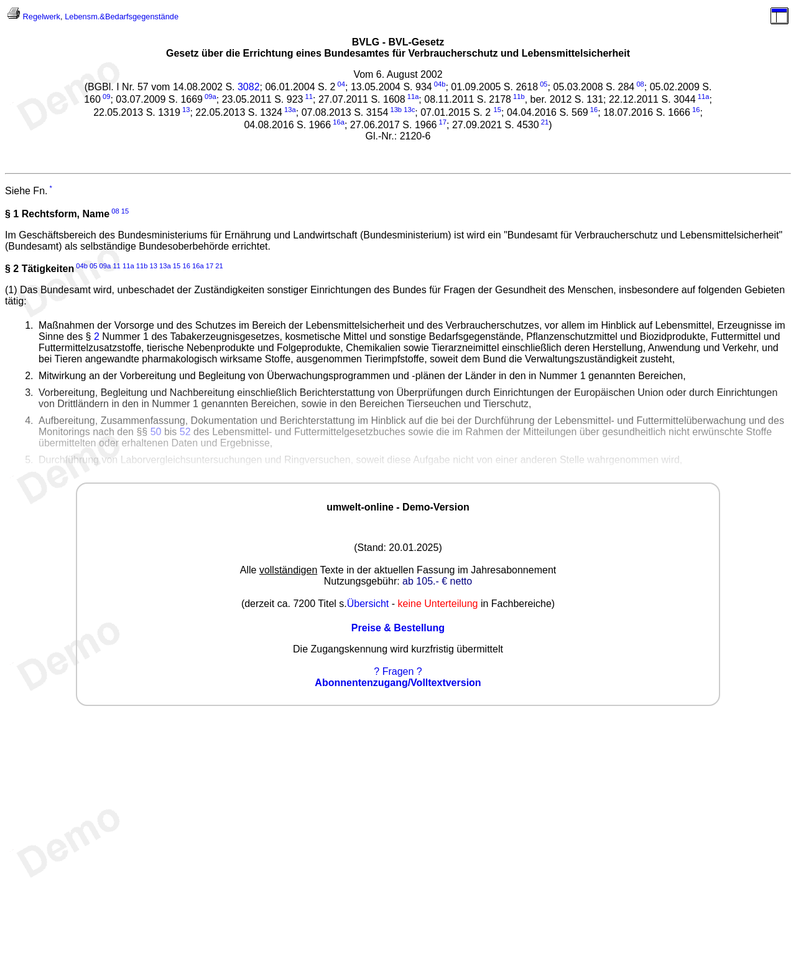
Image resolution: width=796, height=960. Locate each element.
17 (443, 122)
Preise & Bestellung (398, 628)
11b (519, 96)
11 (309, 96)
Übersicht (368, 603)
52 (185, 431)
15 (125, 211)
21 (544, 122)
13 (186, 109)
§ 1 (12, 214)
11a (413, 96)
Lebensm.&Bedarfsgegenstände (121, 16)
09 (106, 96)
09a (210, 96)
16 (594, 109)
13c (409, 109)
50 (156, 431)
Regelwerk (41, 16)
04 (341, 84)
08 (640, 84)
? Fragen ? (398, 671)
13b (396, 109)
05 (543, 84)
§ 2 (12, 268)
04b (440, 84)
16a (339, 122)
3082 (249, 87)
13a (290, 109)
